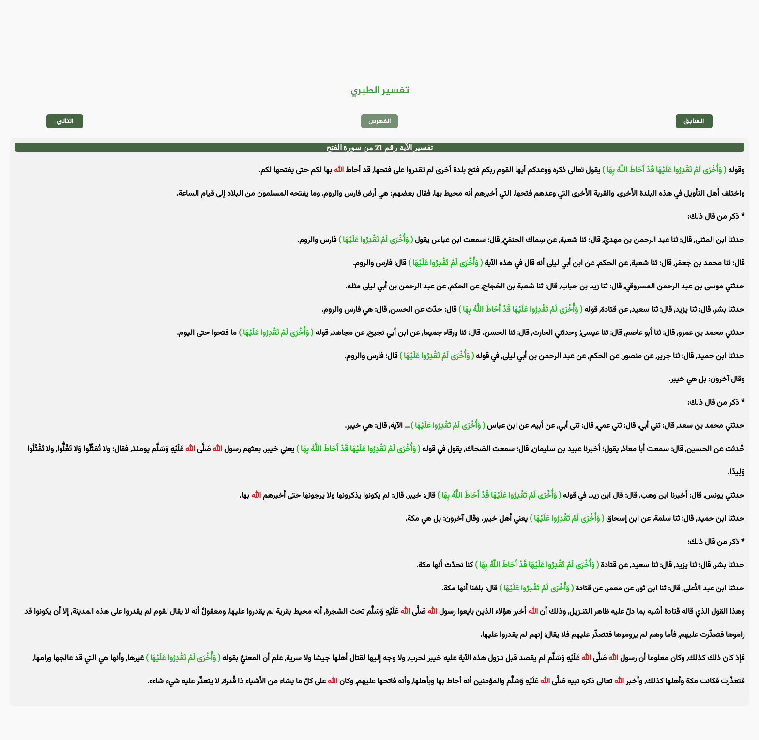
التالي (65, 121)
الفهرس (379, 121)
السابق (693, 121)
